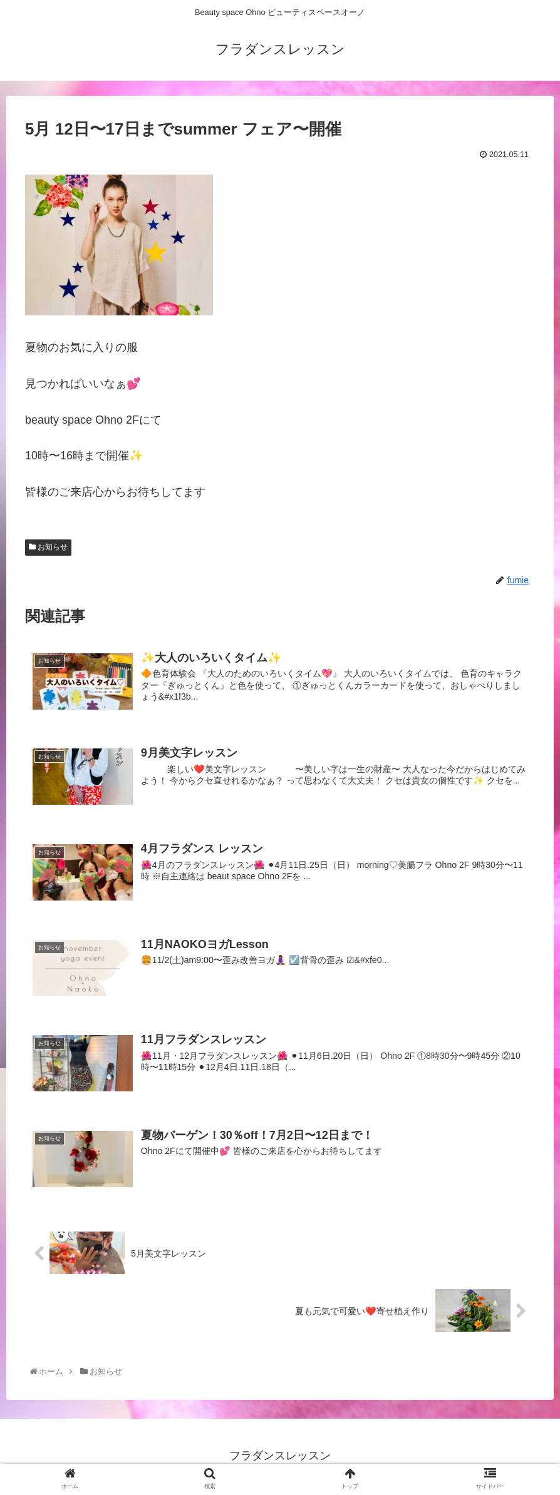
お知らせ (48, 555)
